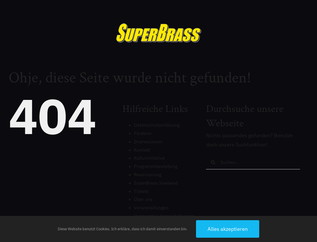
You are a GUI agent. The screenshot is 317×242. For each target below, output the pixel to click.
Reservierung (147, 174)
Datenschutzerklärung (157, 125)
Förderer (143, 133)
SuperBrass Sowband (156, 183)
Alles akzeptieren (228, 229)
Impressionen (148, 141)
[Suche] (213, 162)
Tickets (141, 191)
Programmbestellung (155, 166)
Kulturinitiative (149, 158)
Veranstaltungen (151, 207)
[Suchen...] (253, 162)
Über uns (143, 199)
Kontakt (142, 150)
